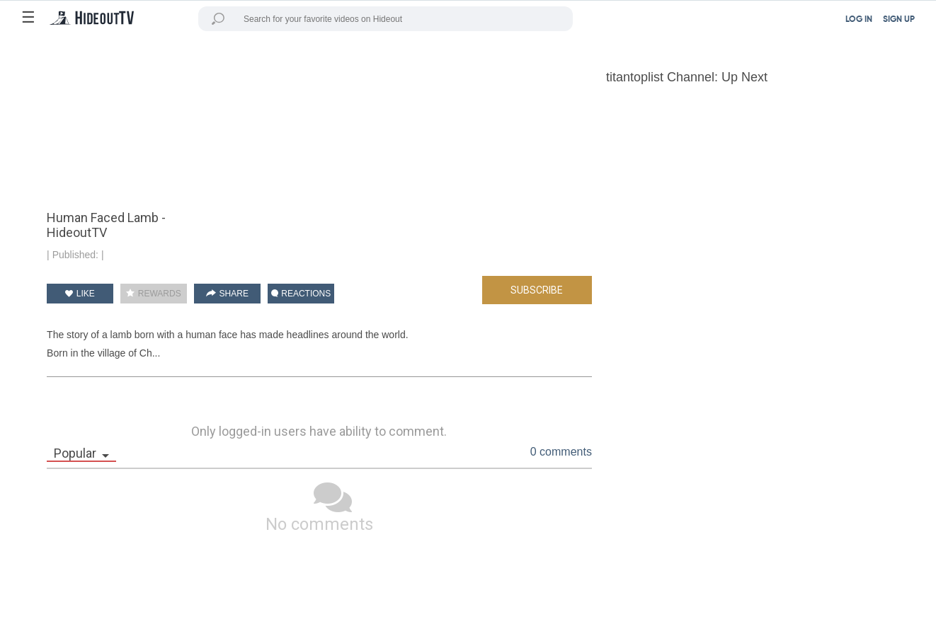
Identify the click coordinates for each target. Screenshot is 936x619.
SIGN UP (899, 20)
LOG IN (858, 20)
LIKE (79, 294)
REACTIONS (301, 294)
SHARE (227, 294)
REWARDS (153, 294)
